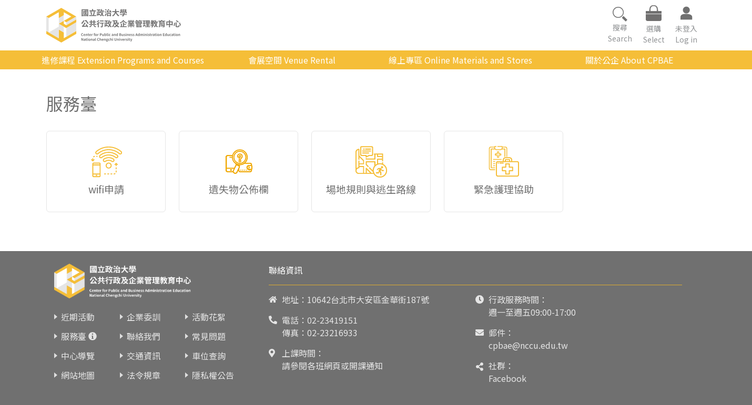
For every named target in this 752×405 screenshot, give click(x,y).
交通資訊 (143, 355)
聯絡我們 (143, 336)
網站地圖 (78, 375)
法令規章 (143, 375)
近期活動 (78, 316)
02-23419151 (332, 320)
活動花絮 (209, 316)
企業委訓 (143, 316)
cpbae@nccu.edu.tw (528, 345)
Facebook (507, 378)
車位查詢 (209, 355)
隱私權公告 (213, 375)
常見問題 (209, 336)
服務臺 (73, 336)
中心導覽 (78, 355)
